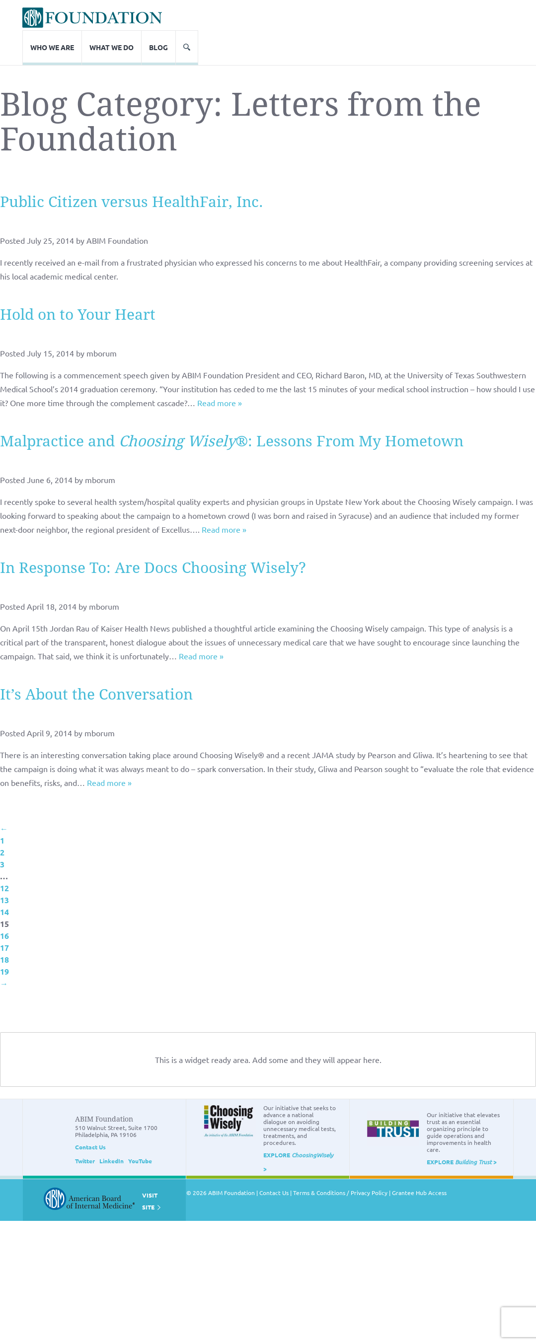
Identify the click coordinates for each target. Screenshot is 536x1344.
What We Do (427, 16)
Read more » (219, 372)
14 (4, 881)
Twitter (85, 1130)
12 (4, 857)
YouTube (140, 1130)
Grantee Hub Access (419, 1162)
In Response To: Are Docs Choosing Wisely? (153, 537)
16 (4, 905)
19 (4, 941)
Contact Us (90, 1117)
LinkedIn (111, 1130)
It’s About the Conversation (96, 664)
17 (4, 917)
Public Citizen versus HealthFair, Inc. (131, 171)
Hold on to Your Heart (77, 284)
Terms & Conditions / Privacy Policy (340, 1162)
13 (4, 869)
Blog (473, 16)
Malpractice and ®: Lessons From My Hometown (231, 411)
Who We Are (367, 16)
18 (4, 929)
